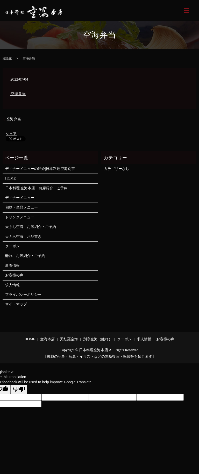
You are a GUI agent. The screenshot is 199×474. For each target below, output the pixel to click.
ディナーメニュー (19, 198)
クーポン (12, 246)
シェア (11, 134)
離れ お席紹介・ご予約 (25, 256)
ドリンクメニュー (19, 217)
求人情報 (12, 285)
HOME (7, 58)
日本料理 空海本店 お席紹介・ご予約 (36, 188)
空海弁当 (18, 94)
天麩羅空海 (69, 339)
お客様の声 (14, 275)
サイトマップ (16, 304)
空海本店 (47, 339)
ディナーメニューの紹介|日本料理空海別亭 (40, 169)
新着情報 (12, 266)
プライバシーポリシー (23, 295)
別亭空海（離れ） (97, 339)
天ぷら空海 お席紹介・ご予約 (30, 227)
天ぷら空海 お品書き (23, 237)
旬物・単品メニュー (21, 207)
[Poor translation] (19, 389)
